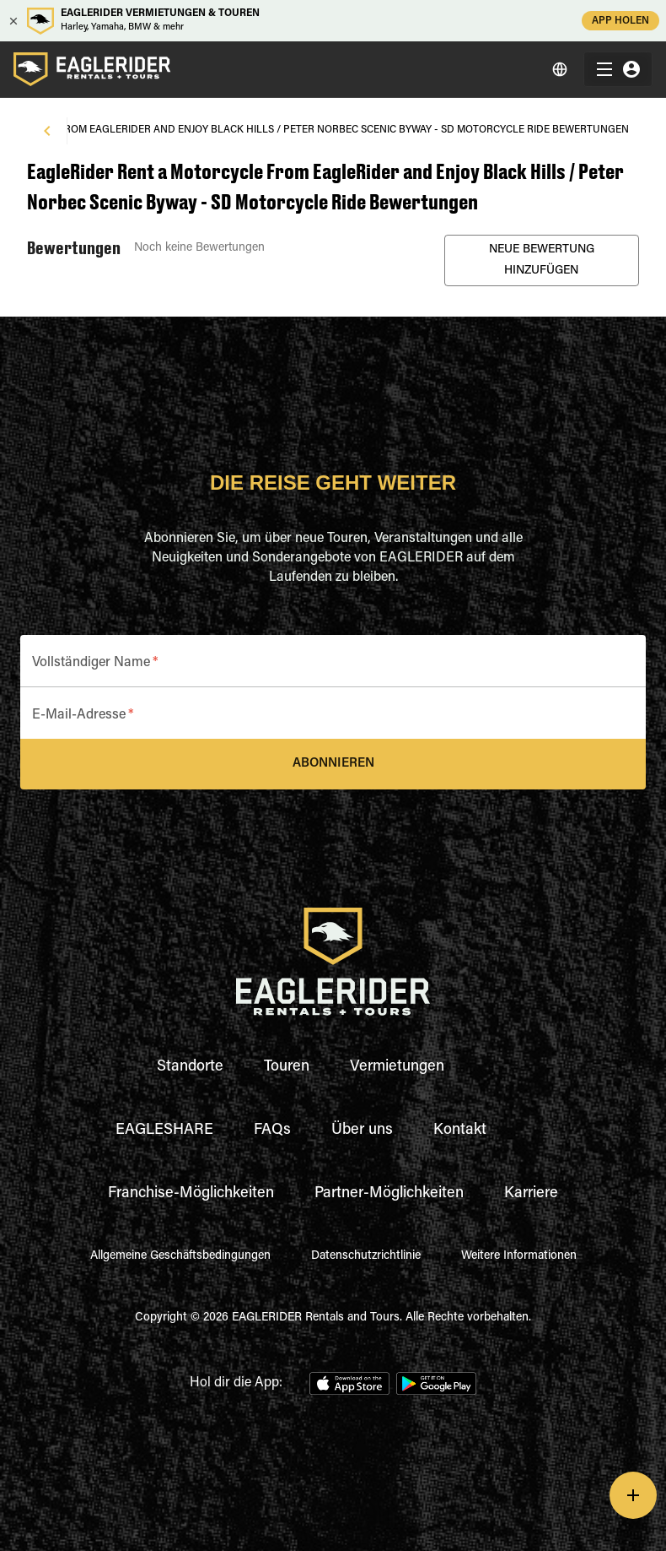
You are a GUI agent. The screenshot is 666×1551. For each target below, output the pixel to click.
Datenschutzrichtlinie (366, 1256)
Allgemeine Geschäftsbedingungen (180, 1256)
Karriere (531, 1193)
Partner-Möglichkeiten (389, 1193)
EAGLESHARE (164, 1130)
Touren (286, 1067)
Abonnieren (333, 764)
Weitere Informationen (519, 1256)
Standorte (190, 1067)
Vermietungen (397, 1067)
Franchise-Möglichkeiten (191, 1193)
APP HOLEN (620, 20)
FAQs (272, 1130)
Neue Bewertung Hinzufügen (541, 260)
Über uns (362, 1130)
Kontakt (459, 1130)
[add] (633, 1495)
